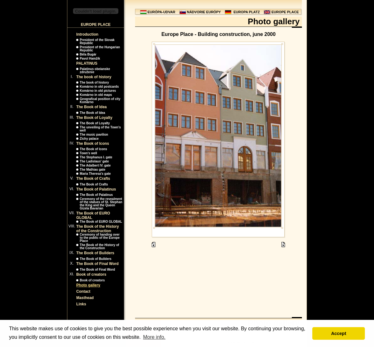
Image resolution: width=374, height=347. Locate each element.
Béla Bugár (88, 54)
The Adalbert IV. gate (95, 165)
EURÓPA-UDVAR (161, 12)
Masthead (85, 298)
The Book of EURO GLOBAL (101, 221)
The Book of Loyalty (94, 117)
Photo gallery (88, 285)
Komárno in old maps (96, 95)
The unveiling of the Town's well (100, 129)
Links (81, 304)
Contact (83, 291)
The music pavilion (94, 134)
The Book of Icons (92, 143)
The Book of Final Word (97, 264)
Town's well (88, 153)
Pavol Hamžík (90, 58)
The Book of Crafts (93, 178)
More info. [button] (154, 337)
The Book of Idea (91, 107)
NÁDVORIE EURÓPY (204, 12)
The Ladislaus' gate (94, 161)
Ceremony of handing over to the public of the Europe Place (100, 238)
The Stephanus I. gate (96, 157)
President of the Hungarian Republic (100, 48)
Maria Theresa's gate (95, 173)
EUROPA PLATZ (247, 12)
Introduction (87, 34)
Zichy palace (89, 138)
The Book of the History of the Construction (97, 228)
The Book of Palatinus (96, 189)
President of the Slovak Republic (97, 41)
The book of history (93, 77)
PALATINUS (86, 63)
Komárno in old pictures (98, 90)
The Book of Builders (95, 253)
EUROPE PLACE (285, 12)
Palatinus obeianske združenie (95, 70)
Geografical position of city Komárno (100, 100)
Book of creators (91, 274)
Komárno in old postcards (99, 86)
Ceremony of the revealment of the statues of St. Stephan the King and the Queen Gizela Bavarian (101, 203)
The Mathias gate (92, 169)
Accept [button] (338, 333)
